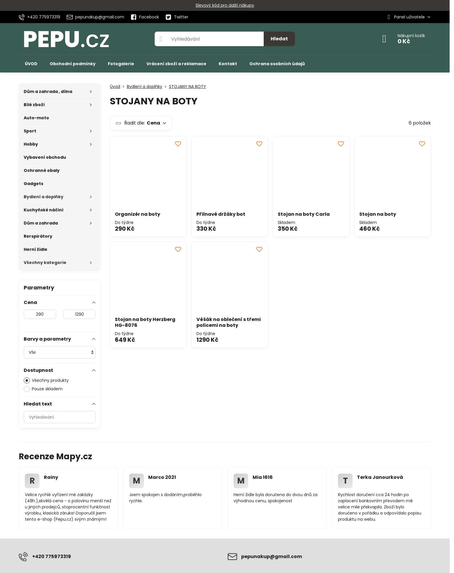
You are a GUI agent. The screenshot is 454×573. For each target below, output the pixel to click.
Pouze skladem (43, 389)
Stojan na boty (377, 214)
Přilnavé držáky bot (220, 214)
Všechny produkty (46, 380)
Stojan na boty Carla (304, 214)
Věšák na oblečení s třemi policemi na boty (228, 322)
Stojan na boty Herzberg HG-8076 (145, 322)
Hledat (279, 38)
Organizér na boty (137, 214)
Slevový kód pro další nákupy (225, 5)
